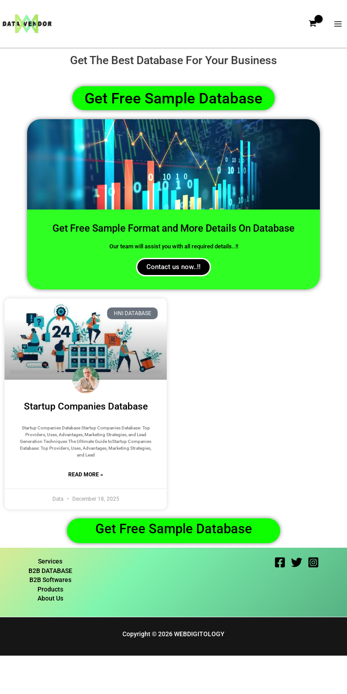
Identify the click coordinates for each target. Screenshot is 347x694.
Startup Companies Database (86, 441)
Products (50, 627)
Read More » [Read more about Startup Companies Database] (85, 509)
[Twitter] (296, 600)
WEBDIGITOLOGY (199, 672)
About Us (50, 637)
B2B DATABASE (50, 609)
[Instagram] (313, 600)
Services (50, 599)
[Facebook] (280, 600)
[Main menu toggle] (338, 27)
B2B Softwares (50, 618)
